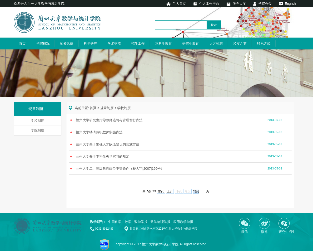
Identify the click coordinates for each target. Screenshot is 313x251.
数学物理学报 (160, 222)
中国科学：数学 (119, 222)
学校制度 (37, 120)
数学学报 (141, 222)
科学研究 (90, 43)
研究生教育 (190, 43)
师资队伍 (66, 43)
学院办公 (265, 3)
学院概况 (43, 43)
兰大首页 (179, 3)
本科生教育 (163, 43)
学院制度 (37, 130)
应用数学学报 (183, 222)
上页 (170, 191)
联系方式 (263, 43)
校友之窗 (240, 43)
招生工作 (138, 43)
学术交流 (114, 43)
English (290, 3)
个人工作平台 (209, 3)
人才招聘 (216, 43)
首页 (22, 43)
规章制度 (107, 108)
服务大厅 (239, 3)
